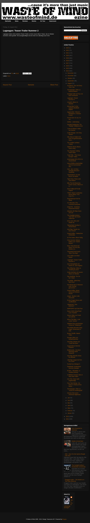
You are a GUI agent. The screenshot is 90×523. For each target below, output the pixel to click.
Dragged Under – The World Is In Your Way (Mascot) (74, 480)
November (71, 75)
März (69, 408)
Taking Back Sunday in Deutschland (74, 225)
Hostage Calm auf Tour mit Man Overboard (75, 94)
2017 (67, 63)
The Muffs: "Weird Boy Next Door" (73, 281)
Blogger (64, 519)
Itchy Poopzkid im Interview (77, 429)
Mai (69, 403)
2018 (67, 60)
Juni (69, 400)
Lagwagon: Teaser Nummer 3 (72, 98)
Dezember (71, 73)
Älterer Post (54, 85)
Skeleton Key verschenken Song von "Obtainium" (75, 324)
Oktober (70, 78)
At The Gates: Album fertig (75, 237)
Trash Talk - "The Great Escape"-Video (74, 155)
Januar (70, 413)
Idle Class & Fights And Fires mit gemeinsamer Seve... (74, 138)
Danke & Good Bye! (77, 441)
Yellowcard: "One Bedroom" (72, 305)
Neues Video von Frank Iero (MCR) (74, 316)
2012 (67, 419)
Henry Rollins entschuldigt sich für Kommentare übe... (74, 165)
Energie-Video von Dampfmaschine (72, 338)
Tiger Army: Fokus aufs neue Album (74, 179)
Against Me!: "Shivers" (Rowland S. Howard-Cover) (74, 113)
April (69, 405)
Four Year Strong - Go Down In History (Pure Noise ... (74, 384)
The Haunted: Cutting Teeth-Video (73, 151)
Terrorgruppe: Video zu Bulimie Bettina (74, 90)
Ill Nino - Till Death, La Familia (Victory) (73, 371)
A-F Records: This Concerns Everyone (73, 203)
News (16, 21)
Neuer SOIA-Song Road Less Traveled (74, 311)
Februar (70, 410)
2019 (67, 58)
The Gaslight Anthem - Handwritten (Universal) (78, 466)
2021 (67, 53)
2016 (67, 66)
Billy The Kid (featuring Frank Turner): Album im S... (75, 184)
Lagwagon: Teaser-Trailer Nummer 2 (74, 260)
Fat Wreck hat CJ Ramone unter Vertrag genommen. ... (75, 286)
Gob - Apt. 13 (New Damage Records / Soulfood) (73, 170)
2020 (67, 55)
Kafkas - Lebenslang (73, 122)
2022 (67, 50)
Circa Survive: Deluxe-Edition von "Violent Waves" (73, 241)
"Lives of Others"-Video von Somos (74, 129)
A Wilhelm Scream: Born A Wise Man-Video (74, 375)
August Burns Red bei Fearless (73, 346)
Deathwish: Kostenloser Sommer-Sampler (74, 367)
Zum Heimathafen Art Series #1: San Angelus (74, 264)
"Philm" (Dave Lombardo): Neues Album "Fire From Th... (74, 194)
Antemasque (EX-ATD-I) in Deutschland (75, 160)
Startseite (8, 21)
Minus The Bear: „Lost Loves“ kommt (73, 320)
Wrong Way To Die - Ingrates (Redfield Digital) (73, 108)
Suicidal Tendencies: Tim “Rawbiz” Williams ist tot (75, 125)
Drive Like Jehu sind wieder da (73, 221)
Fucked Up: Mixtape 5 (73, 364)
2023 (67, 48)
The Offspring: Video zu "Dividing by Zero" (74, 268)
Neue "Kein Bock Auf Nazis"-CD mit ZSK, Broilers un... (73, 247)
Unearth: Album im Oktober (72, 102)
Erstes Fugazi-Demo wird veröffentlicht (74, 301)
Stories (34, 21)
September (71, 81)
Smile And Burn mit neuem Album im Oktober (75, 273)
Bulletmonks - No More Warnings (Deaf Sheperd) (74, 351)
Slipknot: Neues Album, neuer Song (74, 147)
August (70, 83)
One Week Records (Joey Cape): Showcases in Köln (74, 329)
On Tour (42, 21)
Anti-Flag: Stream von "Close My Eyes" (73, 342)
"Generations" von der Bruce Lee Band (73, 175)
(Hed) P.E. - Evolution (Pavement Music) (73, 207)
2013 (67, 416)
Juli (69, 397)
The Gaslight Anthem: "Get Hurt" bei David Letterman (73, 217)
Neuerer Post (7, 85)
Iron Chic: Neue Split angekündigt (73, 379)
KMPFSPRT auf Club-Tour (75, 308)
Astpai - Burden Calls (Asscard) (73, 296)
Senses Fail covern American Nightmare (74, 393)
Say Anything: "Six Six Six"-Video (73, 277)
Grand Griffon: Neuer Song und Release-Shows (73, 292)
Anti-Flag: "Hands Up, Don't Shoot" (73, 230)
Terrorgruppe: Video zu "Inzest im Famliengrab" (74, 389)
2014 (67, 71)
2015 (67, 68)
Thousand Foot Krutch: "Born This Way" (74, 252)
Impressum (52, 21)
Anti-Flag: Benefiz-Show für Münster (74, 356)
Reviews (25, 21)
